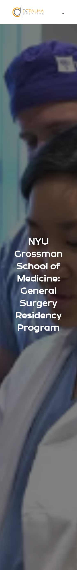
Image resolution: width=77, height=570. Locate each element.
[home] (28, 12)
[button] (62, 12)
